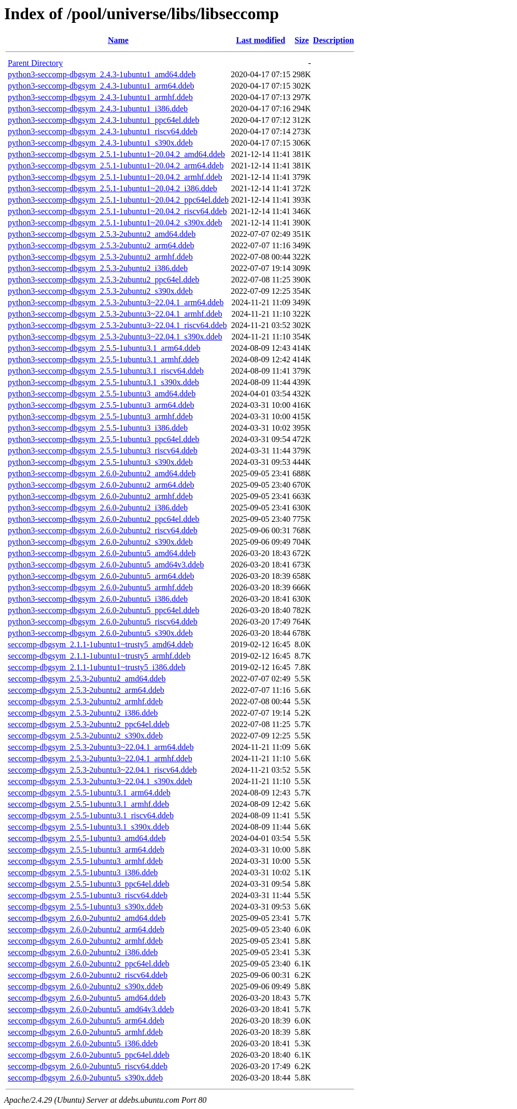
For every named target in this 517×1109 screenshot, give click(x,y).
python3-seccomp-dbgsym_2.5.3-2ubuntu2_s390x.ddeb (100, 291)
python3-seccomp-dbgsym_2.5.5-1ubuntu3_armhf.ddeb (100, 416)
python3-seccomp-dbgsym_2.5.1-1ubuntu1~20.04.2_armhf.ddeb (115, 177)
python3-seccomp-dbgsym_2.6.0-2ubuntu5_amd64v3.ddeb (106, 564)
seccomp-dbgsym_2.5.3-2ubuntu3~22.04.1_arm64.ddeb (100, 747)
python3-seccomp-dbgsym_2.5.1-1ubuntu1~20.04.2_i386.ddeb (112, 188)
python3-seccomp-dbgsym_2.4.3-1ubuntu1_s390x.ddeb (100, 142)
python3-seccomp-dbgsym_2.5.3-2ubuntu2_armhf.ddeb (100, 256)
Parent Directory (35, 63)
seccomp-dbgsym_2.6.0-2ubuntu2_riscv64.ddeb (87, 975)
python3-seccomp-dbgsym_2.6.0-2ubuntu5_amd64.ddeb (101, 553)
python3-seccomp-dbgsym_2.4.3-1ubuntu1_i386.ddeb (98, 108)
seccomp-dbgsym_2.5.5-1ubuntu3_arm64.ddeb (86, 849)
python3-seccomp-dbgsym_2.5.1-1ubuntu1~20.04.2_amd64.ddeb (116, 154)
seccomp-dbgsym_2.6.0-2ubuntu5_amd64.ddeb (86, 997)
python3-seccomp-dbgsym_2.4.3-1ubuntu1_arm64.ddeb (101, 85)
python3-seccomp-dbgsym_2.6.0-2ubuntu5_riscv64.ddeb (103, 621)
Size (302, 40)
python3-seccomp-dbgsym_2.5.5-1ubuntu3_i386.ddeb (98, 427)
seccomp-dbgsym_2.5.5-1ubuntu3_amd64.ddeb (86, 838)
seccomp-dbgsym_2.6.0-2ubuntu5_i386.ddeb (83, 1043)
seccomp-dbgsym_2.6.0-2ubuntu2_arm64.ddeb (86, 929)
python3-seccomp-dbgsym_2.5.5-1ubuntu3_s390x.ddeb (100, 462)
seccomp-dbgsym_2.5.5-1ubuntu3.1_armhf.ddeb (88, 804)
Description (333, 40)
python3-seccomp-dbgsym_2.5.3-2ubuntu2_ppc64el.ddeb (103, 279)
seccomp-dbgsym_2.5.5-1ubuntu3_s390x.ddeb (85, 906)
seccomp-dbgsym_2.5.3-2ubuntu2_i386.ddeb (83, 712)
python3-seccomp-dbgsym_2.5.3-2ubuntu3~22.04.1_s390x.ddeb (115, 336)
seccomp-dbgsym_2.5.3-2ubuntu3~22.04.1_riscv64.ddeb (102, 769)
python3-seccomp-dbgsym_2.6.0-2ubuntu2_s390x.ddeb (100, 541)
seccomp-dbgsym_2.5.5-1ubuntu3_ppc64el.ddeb (89, 883)
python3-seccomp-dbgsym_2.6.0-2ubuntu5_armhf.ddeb (100, 587)
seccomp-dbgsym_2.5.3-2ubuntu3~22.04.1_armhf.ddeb (100, 758)
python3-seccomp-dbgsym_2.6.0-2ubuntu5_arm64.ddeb (101, 576)
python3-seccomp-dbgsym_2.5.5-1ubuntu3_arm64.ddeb (101, 405)
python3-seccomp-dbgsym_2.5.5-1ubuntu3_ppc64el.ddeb (103, 439)
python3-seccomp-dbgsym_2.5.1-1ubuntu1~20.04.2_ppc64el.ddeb (118, 199)
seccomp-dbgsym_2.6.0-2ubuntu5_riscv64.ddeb (87, 1066)
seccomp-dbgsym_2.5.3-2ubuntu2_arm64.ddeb (86, 690)
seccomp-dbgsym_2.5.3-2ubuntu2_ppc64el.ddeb (89, 724)
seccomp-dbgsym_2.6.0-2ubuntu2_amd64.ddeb (86, 918)
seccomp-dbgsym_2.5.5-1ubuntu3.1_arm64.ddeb (89, 792)
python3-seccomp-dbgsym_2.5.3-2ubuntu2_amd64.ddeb (101, 234)
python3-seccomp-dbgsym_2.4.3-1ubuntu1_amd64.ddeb (101, 74)
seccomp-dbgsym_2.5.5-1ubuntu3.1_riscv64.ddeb (91, 815)
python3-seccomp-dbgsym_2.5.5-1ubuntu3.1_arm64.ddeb (104, 348)
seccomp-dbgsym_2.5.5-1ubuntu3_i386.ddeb (83, 872)
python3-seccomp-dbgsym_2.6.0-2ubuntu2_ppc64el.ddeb (103, 519)
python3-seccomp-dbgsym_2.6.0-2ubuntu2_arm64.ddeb (101, 484)
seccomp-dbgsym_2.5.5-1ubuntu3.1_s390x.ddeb (88, 826)
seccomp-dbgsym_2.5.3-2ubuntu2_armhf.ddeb (85, 701)
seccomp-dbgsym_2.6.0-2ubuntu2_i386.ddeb (83, 952)
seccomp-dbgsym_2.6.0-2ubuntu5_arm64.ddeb (86, 1020)
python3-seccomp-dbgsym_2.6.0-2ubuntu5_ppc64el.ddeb (103, 610)
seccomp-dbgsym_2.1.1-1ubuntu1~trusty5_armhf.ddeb (99, 655)
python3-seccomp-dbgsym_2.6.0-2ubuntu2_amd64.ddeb (101, 473)
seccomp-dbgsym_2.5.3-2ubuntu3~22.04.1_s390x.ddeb (100, 781)
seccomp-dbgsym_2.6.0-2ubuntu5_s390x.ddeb (85, 1077)
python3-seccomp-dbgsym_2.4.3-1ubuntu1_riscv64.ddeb (103, 131)
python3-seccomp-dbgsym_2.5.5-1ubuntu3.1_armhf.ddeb (103, 359)
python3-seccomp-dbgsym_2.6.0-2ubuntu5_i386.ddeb (98, 598)
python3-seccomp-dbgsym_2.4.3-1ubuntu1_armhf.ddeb (100, 97)
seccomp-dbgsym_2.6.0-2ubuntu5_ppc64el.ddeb (89, 1054)
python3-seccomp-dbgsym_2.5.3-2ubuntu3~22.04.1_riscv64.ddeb (117, 325)
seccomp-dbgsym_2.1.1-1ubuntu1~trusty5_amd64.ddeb (100, 644)
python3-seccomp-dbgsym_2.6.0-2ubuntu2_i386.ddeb (98, 507)
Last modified (260, 40)
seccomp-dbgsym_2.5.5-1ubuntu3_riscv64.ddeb (87, 895)
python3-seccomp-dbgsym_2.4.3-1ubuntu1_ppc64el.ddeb (103, 120)
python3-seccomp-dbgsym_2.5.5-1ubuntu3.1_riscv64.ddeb (106, 370)
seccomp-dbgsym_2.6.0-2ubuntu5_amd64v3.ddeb (91, 1009)
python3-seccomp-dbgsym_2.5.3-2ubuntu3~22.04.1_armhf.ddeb (115, 313)
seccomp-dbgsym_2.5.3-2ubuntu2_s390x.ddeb (85, 735)
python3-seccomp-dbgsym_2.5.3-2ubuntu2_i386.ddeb (98, 268)
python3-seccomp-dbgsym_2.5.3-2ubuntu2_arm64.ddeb (101, 245)
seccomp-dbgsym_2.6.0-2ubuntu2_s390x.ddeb (85, 986)
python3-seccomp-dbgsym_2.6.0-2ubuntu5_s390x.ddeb (100, 633)
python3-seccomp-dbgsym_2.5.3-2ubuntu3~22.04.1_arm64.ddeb (115, 302)
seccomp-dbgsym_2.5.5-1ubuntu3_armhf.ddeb (85, 861)
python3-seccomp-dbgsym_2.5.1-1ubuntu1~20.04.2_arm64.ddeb (115, 165)
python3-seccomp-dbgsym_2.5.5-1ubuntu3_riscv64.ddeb (103, 450)
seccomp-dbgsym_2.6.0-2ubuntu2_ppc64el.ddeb (89, 963)
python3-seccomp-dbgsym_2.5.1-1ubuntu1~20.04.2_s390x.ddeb (115, 222)
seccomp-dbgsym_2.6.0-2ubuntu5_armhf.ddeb (85, 1032)
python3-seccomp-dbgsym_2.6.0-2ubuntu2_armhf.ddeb (100, 496)
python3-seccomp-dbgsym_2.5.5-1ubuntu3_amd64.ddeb (101, 393)
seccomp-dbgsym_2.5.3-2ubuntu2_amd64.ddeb (86, 678)
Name (118, 40)
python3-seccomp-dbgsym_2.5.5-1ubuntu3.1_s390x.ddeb (103, 382)
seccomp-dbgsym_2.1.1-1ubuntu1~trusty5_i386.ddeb (96, 667)
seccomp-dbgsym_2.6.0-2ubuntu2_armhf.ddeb (85, 940)
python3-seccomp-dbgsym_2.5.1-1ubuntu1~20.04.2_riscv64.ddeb (117, 211)
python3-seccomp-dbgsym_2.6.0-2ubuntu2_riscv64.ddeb (103, 530)
